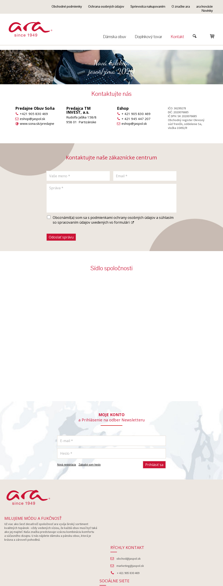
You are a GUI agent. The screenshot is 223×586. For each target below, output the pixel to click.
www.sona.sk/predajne (37, 123)
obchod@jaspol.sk (130, 529)
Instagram (188, 537)
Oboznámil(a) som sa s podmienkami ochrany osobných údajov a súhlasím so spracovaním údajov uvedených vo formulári (113, 220)
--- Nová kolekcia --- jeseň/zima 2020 (111, 67)
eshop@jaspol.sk (32, 119)
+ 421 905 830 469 (136, 113)
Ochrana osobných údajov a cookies (157, 573)
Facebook (188, 529)
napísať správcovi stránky (115, 573)
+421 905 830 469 (34, 113)
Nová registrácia (66, 464)
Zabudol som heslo (90, 464)
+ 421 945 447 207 (136, 119)
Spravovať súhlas (194, 573)
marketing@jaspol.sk (131, 537)
